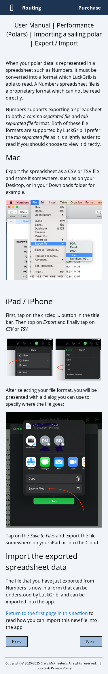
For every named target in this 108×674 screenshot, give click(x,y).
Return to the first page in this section (47, 613)
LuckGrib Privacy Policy (54, 668)
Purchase (89, 7)
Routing (31, 7)
